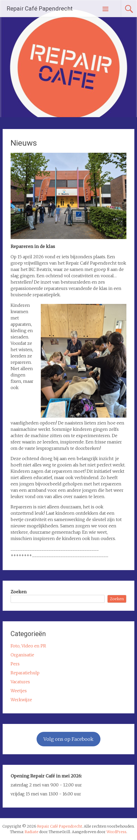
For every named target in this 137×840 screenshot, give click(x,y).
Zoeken (18, 591)
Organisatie (22, 654)
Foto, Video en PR (28, 645)
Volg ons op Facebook (68, 739)
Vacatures (20, 681)
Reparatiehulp (25, 672)
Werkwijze (21, 699)
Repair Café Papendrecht (40, 8)
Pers (15, 663)
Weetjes (19, 690)
